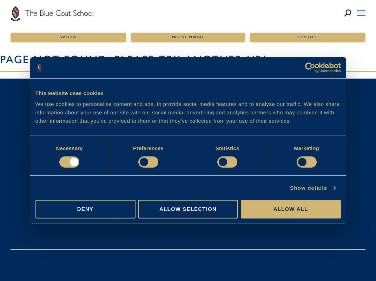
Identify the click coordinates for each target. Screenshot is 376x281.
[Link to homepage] (52, 13)
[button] (361, 13)
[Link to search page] (350, 13)
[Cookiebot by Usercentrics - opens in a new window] (310, 67)
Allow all (290, 209)
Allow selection (188, 209)
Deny (85, 209)
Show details (308, 188)
